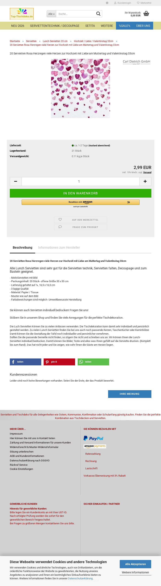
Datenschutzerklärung (80, 578)
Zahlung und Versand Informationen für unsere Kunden (40, 442)
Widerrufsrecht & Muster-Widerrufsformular (34, 447)
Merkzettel (144, 3)
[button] (107, 3)
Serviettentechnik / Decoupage (54, 26)
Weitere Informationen (135, 572)
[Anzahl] (81, 181)
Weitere (107, 26)
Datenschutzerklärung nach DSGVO (30, 460)
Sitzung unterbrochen (21, 451)
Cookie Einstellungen (21, 468)
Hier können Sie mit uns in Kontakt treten (32, 438)
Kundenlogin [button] (122, 3)
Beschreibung (22, 247)
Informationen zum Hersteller (59, 247)
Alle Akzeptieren (135, 564)
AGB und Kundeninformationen (27, 455)
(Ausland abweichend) (99, 145)
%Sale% (124, 26)
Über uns (143, 26)
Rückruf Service (19, 464)
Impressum (16, 433)
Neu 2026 (17, 26)
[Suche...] (51, 13)
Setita (90, 26)
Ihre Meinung (130, 393)
